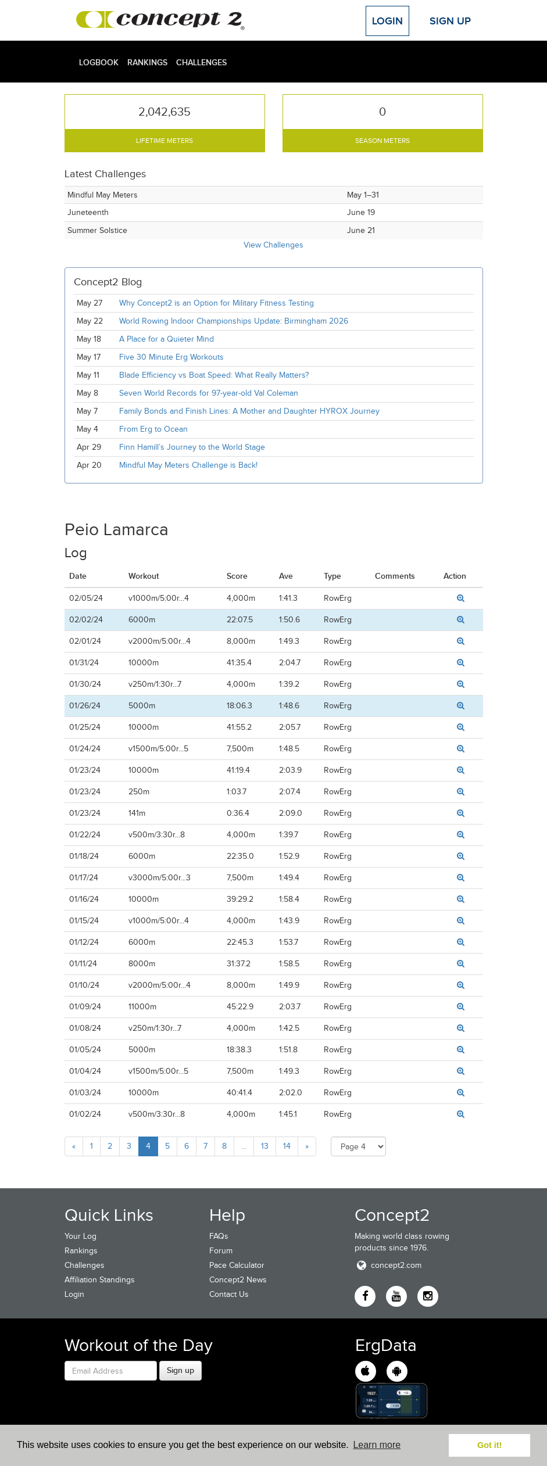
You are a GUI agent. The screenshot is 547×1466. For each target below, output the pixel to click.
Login (387, 21)
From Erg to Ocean (153, 429)
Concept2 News (238, 1279)
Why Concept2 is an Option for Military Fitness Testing (216, 303)
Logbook (99, 62)
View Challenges (273, 245)
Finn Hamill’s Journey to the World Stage (192, 447)
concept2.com (388, 1265)
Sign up (180, 1370)
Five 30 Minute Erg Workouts (171, 357)
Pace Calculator (236, 1265)
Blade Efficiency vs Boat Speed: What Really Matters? (214, 375)
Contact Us (229, 1294)
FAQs (218, 1236)
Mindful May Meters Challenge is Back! (188, 465)
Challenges (201, 62)
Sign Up (450, 21)
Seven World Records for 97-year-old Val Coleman (208, 393)
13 (265, 1146)
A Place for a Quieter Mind (166, 339)
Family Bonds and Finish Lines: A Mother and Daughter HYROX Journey (249, 411)
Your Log (80, 1236)
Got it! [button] (489, 1445)
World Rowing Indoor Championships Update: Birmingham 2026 (233, 321)
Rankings (147, 62)
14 (287, 1146)
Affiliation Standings (100, 1279)
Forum (221, 1250)
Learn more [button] (377, 1445)
